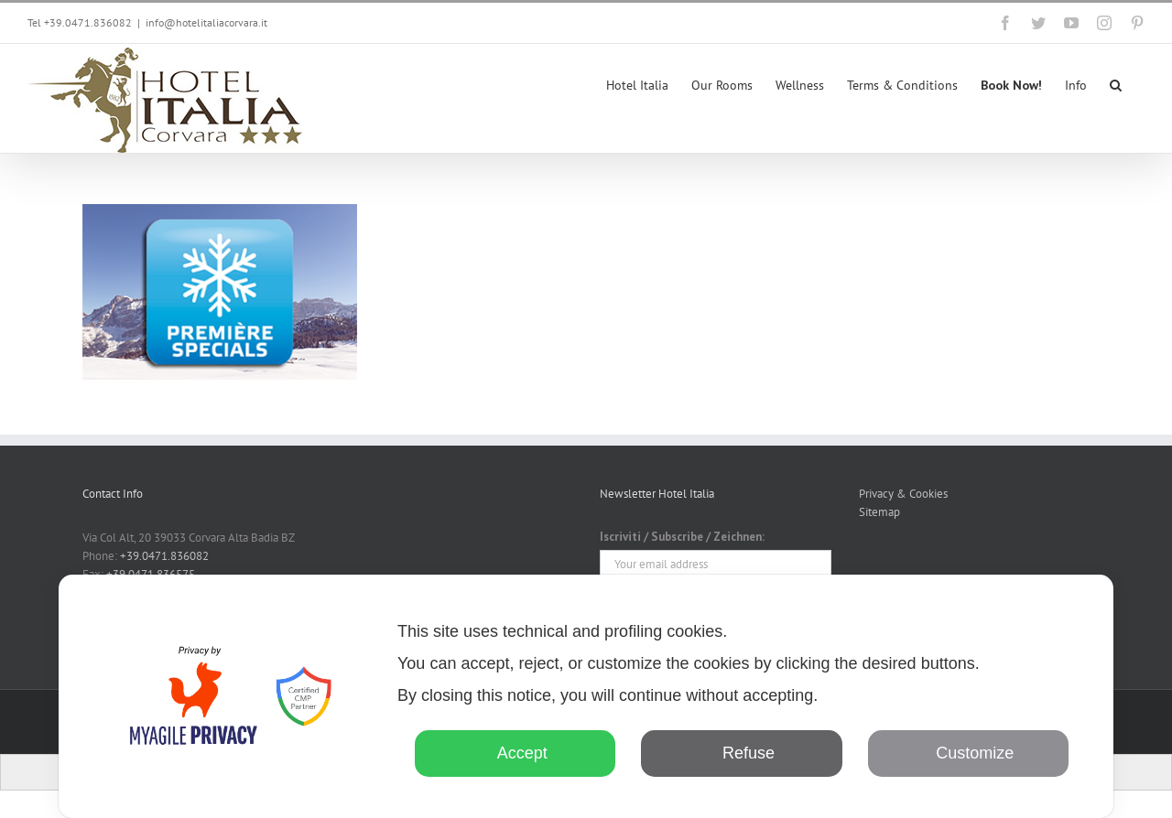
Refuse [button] (742, 753)
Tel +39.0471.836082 (79, 22)
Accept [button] (515, 753)
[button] (1116, 83)
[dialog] (586, 696)
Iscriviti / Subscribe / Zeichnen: (682, 536)
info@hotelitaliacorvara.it (206, 22)
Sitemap (879, 512)
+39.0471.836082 (164, 556)
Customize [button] (968, 753)
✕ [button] (1070, 601)
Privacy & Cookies (903, 493)
